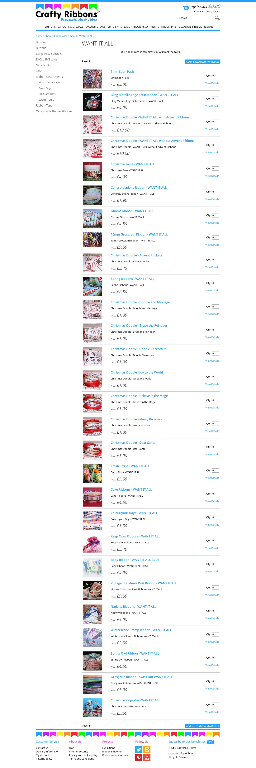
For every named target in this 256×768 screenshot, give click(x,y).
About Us (75, 741)
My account (42, 755)
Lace (127, 26)
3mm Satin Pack (122, 71)
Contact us (42, 748)
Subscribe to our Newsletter (191, 742)
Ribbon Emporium (112, 751)
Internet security (78, 751)
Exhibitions (108, 748)
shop (48, 36)
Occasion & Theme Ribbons (195, 26)
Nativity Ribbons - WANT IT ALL (133, 606)
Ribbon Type (168, 26)
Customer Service (47, 741)
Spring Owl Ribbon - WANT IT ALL (135, 653)
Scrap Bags (45, 88)
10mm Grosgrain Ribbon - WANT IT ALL (139, 234)
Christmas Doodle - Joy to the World (137, 372)
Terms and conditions (81, 758)
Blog (71, 748)
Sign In (216, 11)
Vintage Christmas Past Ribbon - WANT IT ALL (144, 583)
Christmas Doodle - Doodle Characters (139, 349)
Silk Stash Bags (47, 93)
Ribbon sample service (115, 755)
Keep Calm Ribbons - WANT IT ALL (135, 536)
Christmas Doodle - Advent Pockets (136, 255)
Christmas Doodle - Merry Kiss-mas (136, 419)
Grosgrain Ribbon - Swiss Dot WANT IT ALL (142, 677)
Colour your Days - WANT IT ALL (134, 513)
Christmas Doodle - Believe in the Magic (139, 396)
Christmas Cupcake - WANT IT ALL (135, 700)
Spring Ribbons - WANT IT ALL (132, 279)
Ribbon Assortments (145, 26)
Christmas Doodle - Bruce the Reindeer (139, 325)
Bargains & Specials (70, 26)
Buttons (50, 26)
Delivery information (47, 751)
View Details (212, 83)
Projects (107, 741)
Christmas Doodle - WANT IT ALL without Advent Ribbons (152, 141)
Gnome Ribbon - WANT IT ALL (132, 211)
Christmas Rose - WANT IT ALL (133, 164)
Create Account (202, 11)
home (39, 36)
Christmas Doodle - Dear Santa (133, 443)
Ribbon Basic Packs (49, 82)
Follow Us (141, 741)
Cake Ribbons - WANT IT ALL (131, 489)
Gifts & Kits (114, 26)
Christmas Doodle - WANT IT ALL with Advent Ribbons (150, 117)
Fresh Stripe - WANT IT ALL (130, 466)
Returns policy (44, 758)
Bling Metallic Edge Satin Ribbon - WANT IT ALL (145, 95)
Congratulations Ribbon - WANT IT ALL (139, 187)
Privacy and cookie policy (83, 755)
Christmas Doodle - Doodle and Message (140, 302)
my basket (201, 6)
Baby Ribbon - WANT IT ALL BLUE (135, 560)
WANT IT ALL (86, 36)
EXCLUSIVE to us (95, 26)
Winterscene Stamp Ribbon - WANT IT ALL (141, 630)
